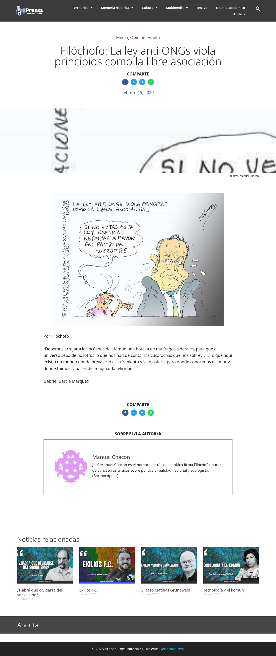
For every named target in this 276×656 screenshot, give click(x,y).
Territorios (82, 7)
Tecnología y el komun (223, 590)
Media (122, 37)
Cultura (149, 7)
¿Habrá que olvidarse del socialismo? (39, 592)
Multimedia (177, 7)
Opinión (138, 37)
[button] (258, 8)
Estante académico (230, 7)
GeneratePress (172, 648)
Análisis (239, 14)
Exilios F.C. (88, 590)
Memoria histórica (117, 7)
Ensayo (201, 7)
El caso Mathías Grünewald (165, 590)
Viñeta (154, 37)
